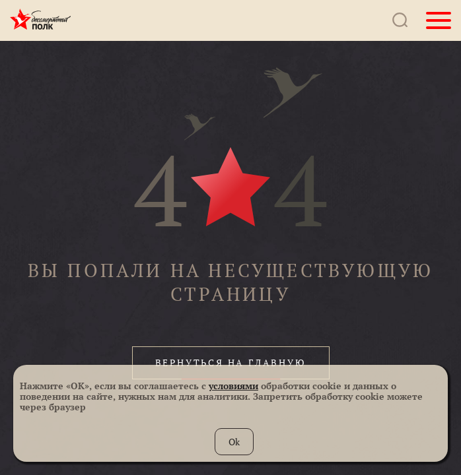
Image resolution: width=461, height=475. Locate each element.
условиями (233, 385)
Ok (234, 441)
